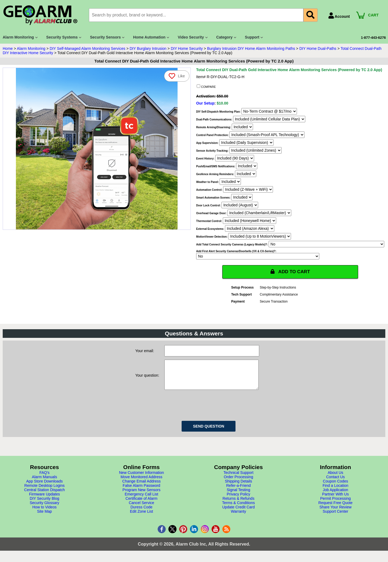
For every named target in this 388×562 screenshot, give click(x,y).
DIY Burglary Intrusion (148, 48)
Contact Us (335, 482)
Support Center (335, 517)
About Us (335, 478)
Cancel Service (141, 508)
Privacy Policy (238, 500)
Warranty (238, 517)
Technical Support (238, 478)
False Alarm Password (141, 491)
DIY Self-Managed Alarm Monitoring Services (87, 48)
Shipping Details (238, 487)
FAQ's (44, 478)
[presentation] (205, 410)
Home (8, 48)
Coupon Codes (335, 487)
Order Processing (238, 482)
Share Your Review (335, 513)
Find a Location (335, 491)
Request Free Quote (335, 508)
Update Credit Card (238, 513)
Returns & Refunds (238, 504)
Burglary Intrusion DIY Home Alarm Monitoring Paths (251, 48)
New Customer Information (141, 478)
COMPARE (206, 86)
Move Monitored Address (141, 482)
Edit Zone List (141, 517)
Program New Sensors (142, 495)
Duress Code (141, 513)
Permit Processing (335, 504)
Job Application (335, 495)
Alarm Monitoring (31, 48)
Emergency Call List (141, 500)
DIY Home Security (187, 48)
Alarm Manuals (44, 482)
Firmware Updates (44, 500)
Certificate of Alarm (141, 504)
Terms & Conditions (238, 508)
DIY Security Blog (44, 504)
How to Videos (44, 513)
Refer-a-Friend (238, 491)
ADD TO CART (290, 272)
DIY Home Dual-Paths (317, 48)
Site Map (44, 517)
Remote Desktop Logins (44, 491)
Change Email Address (141, 487)
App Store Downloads (44, 487)
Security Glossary (44, 508)
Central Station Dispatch (44, 495)
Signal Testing (238, 495)
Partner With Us (335, 500)
